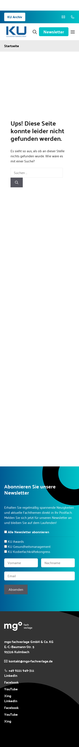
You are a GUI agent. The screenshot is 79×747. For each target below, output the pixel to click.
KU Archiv (14, 17)
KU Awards (16, 541)
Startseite (11, 45)
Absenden (16, 589)
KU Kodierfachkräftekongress (29, 551)
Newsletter (53, 32)
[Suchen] (17, 182)
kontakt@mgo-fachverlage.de (31, 661)
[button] (35, 31)
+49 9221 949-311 (21, 670)
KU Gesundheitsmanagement (29, 546)
